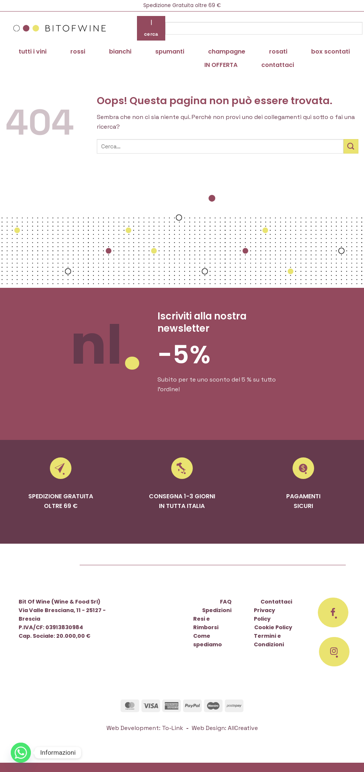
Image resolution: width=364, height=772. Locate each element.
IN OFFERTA (220, 65)
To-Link (172, 728)
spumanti (169, 51)
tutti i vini (33, 51)
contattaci (277, 65)
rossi (77, 51)
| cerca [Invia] (151, 28)
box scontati (330, 51)
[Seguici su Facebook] (333, 612)
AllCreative (243, 728)
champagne (226, 51)
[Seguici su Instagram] (334, 652)
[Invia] (351, 146)
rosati (278, 51)
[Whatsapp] (21, 753)
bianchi (120, 51)
